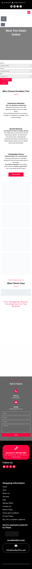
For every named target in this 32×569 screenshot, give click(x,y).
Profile (2, 68)
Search (4, 83)
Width (2, 63)
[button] (28, 12)
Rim (1, 74)
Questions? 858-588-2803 (16, 453)
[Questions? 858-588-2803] (16, 448)
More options (6, 80)
